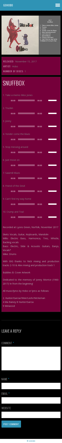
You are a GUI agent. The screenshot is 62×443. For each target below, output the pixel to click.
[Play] (7, 100)
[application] (31, 100)
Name (5, 383)
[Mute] (45, 100)
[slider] (26, 100)
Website (6, 412)
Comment (7, 343)
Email (5, 398)
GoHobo (8, 5)
